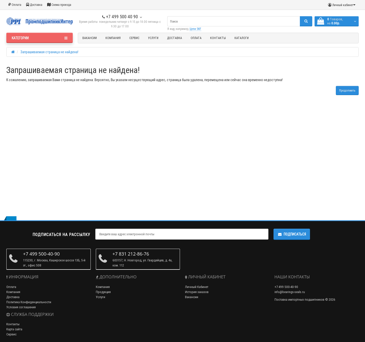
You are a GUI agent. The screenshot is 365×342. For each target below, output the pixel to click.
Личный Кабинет (196, 287)
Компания (113, 38)
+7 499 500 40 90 (120, 17)
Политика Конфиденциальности (28, 302)
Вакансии (89, 38)
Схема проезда (59, 5)
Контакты (218, 38)
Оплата (14, 5)
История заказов (197, 292)
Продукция (103, 292)
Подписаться (292, 234)
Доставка (34, 5)
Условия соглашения (21, 307)
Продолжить (347, 90)
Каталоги (241, 38)
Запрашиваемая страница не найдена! (49, 52)
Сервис (134, 38)
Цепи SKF (195, 29)
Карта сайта (14, 329)
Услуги (153, 38)
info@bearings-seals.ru (290, 292)
